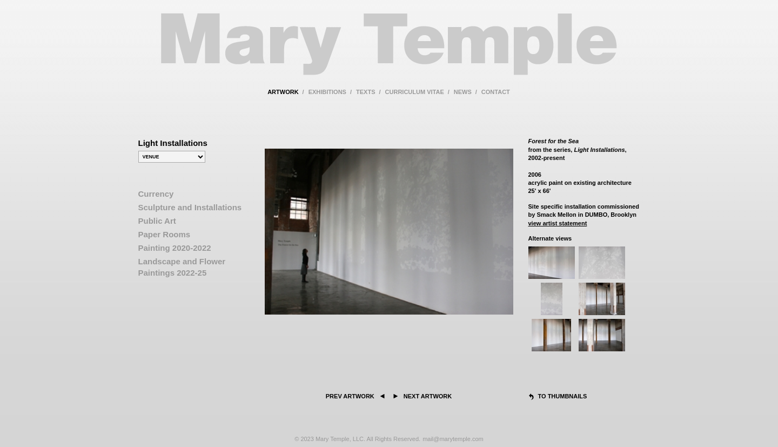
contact (495, 92)
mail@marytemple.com (453, 439)
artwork (282, 92)
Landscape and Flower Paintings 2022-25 (182, 267)
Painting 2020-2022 (174, 247)
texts (365, 92)
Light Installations (172, 143)
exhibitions (327, 92)
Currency (156, 193)
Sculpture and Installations (190, 207)
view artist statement (557, 223)
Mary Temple (389, 50)
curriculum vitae (414, 92)
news (463, 92)
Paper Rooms (164, 234)
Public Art (157, 220)
